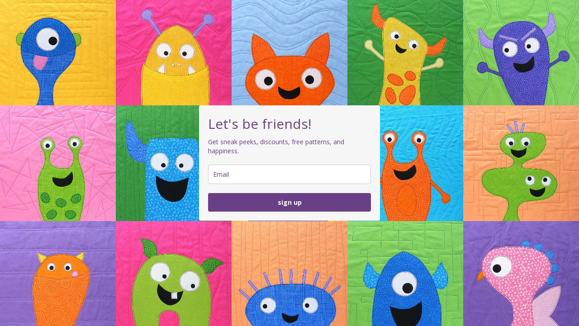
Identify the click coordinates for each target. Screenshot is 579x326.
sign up (290, 202)
